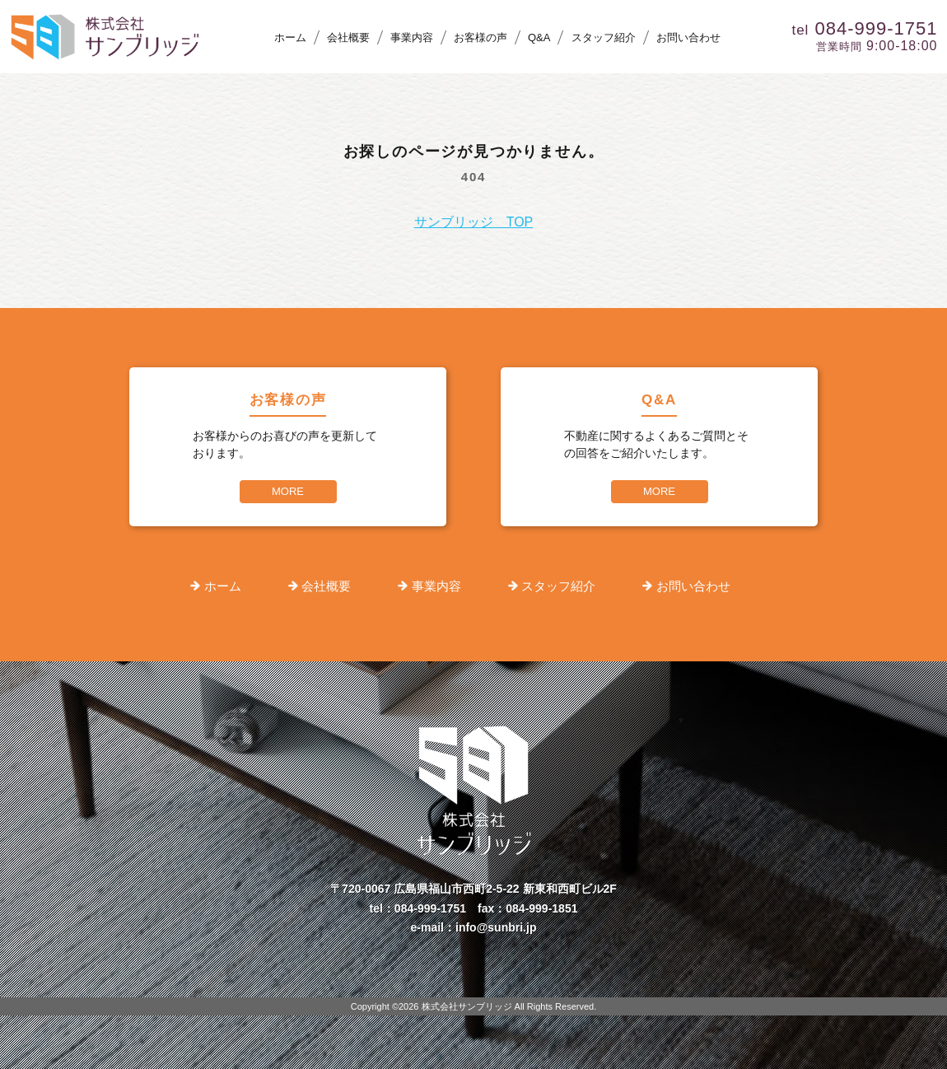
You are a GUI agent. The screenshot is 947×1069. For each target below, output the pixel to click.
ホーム (290, 37)
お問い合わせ (688, 37)
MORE (288, 491)
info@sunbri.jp (495, 927)
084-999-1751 (430, 908)
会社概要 (348, 37)
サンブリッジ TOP (474, 222)
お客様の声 (480, 37)
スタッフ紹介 (603, 37)
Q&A (539, 37)
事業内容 (411, 37)
